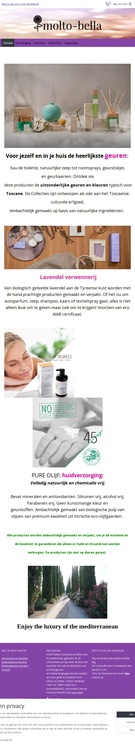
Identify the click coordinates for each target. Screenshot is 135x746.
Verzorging (23, 43)
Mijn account (122, 4)
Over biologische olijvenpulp (17, 706)
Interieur (39, 43)
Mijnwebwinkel (103, 740)
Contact (6, 669)
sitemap (53, 740)
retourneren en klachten (15, 658)
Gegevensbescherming (14, 662)
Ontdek (8, 43)
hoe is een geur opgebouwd (17, 710)
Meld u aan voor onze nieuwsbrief (20, 4)
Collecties (54, 43)
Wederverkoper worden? (15, 665)
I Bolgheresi (8, 718)
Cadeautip (71, 43)
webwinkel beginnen (73, 740)
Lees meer (77, 692)
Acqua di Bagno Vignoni (15, 722)
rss (60, 740)
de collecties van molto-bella (17, 714)
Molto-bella (53, 699)
